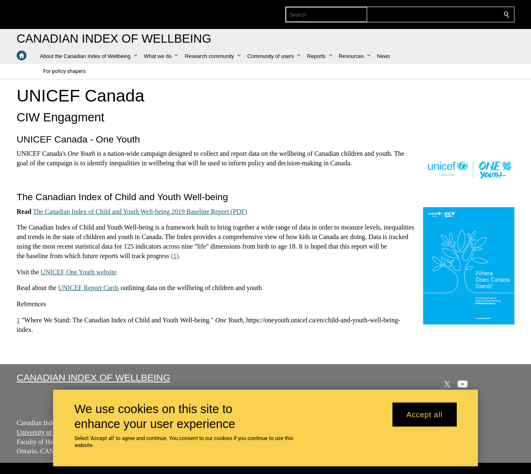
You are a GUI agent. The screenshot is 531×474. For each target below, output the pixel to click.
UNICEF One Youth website (79, 271)
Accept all (425, 414)
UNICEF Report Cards (88, 287)
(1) (175, 255)
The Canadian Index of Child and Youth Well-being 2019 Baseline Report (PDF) (140, 211)
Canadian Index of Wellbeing (94, 377)
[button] (89, 56)
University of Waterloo (47, 432)
